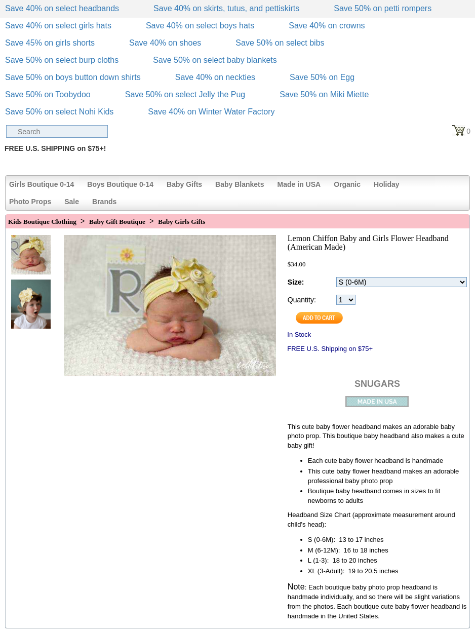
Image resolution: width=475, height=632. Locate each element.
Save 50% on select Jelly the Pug (185, 94)
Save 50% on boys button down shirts (73, 77)
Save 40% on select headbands (62, 8)
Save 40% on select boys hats (200, 25)
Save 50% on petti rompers (382, 8)
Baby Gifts (184, 184)
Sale (71, 202)
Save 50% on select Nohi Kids (59, 111)
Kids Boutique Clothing (42, 221)
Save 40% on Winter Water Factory (211, 111)
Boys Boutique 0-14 (120, 184)
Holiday (387, 184)
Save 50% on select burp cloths (61, 60)
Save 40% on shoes (165, 42)
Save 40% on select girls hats (58, 25)
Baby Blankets (239, 184)
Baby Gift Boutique (117, 221)
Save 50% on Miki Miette (324, 94)
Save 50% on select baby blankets (215, 60)
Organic (347, 184)
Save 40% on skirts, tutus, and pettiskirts (226, 8)
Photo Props (30, 202)
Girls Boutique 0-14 (41, 184)
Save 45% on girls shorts (50, 42)
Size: (296, 282)
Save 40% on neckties (215, 77)
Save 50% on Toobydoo (48, 94)
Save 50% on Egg (322, 77)
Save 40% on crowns (327, 25)
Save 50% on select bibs (279, 42)
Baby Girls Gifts (181, 221)
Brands (104, 202)
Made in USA (299, 184)
